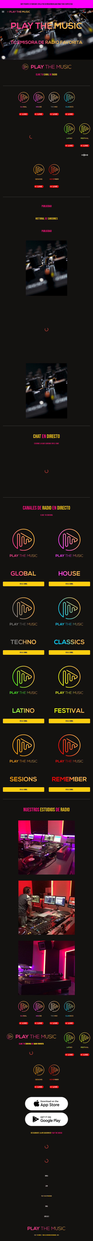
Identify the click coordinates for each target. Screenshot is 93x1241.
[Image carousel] (46, 268)
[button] (3, 11)
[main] (46, 74)
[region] (46, 4)
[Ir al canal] (23, 584)
